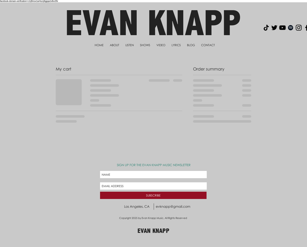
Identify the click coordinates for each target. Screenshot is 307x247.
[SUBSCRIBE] (153, 195)
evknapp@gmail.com (173, 206)
